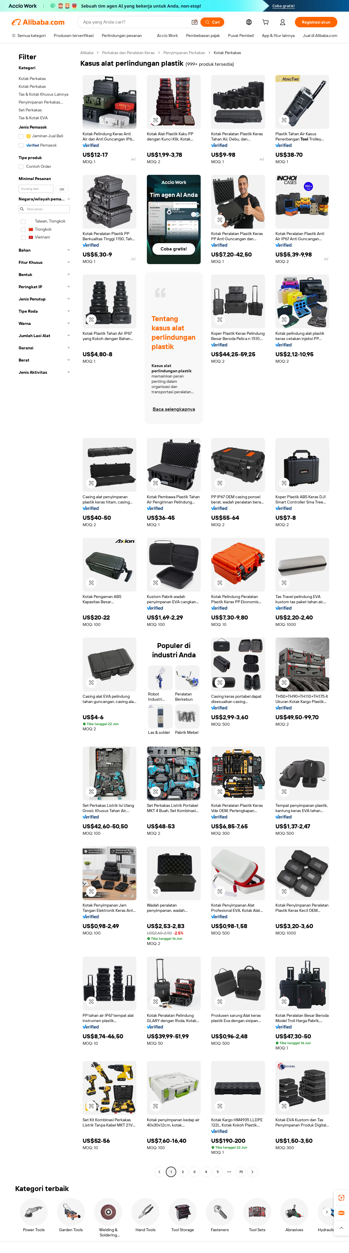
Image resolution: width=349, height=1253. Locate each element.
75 (241, 1172)
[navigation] (44, 613)
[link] (341, 1197)
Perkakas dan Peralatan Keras (128, 52)
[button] (194, 22)
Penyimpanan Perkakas (184, 52)
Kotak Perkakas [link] (227, 52)
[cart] (266, 23)
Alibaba (86, 52)
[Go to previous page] (159, 1172)
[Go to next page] (252, 1172)
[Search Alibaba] (134, 22)
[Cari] (212, 22)
